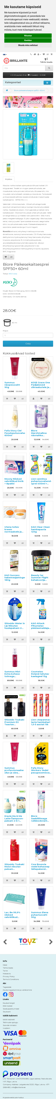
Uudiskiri (6, 1028)
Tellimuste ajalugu (10, 1022)
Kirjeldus (8, 179)
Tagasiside (7, 987)
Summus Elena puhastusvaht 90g (39, 914)
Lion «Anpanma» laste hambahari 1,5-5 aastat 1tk (40, 722)
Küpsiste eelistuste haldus (13, 1097)
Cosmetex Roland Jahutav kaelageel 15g (40, 674)
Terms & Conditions (11, 979)
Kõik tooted (7, 1006)
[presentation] (5, 942)
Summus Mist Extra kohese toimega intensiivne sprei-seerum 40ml (14, 676)
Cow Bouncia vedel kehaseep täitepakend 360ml (40, 868)
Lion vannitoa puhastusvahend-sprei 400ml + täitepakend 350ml (41, 483)
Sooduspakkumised (11, 1009)
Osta (28, 343)
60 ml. (10, 323)
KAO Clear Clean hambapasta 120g (40, 529)
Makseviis (7, 973)
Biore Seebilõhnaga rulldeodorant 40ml (39, 820)
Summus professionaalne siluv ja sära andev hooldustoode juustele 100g (14, 774)
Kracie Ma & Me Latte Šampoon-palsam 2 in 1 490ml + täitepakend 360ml (13, 822)
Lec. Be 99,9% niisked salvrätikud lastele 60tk (12, 916)
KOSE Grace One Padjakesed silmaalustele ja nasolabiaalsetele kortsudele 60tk (41, 387)
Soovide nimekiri (10, 1025)
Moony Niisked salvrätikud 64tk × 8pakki (14, 481)
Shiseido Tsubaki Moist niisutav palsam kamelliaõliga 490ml (14, 869)
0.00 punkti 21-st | (28, 75)
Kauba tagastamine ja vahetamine (17, 990)
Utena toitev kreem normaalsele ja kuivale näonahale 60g (13, 532)
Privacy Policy (9, 976)
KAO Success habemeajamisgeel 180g (15, 577)
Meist (5, 965)
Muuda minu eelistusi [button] (28, 45)
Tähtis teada (8, 968)
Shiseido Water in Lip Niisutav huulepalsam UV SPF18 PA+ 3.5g (14, 627)
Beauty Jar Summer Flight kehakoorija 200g (39, 579)
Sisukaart (7, 1012)
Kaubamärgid (9, 1003)
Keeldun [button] (28, 40)
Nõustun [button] (28, 35)
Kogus (5, 331)
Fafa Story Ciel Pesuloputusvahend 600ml (16, 433)
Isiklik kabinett (9, 1019)
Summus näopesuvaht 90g (12, 385)
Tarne (5, 971)
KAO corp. (13, 274)
